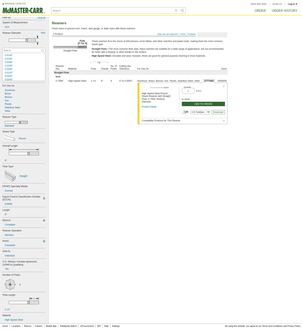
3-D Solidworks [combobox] (200, 112)
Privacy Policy (293, 326)
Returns (28, 326)
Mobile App (51, 326)
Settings (116, 326)
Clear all (41, 18)
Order (260, 10)
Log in (292, 4)
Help (106, 326)
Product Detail (149, 106)
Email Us (277, 4)
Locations (16, 326)
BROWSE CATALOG (15, 4)
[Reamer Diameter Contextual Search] (23, 50)
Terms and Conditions (272, 326)
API (99, 326)
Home (5, 326)
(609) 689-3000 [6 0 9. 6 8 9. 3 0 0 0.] (259, 4)
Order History (284, 10)
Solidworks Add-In (68, 326)
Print (183, 34)
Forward (191, 34)
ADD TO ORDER (203, 104)
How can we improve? (168, 34)
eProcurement (87, 326)
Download (218, 112)
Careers (38, 326)
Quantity (187, 87)
